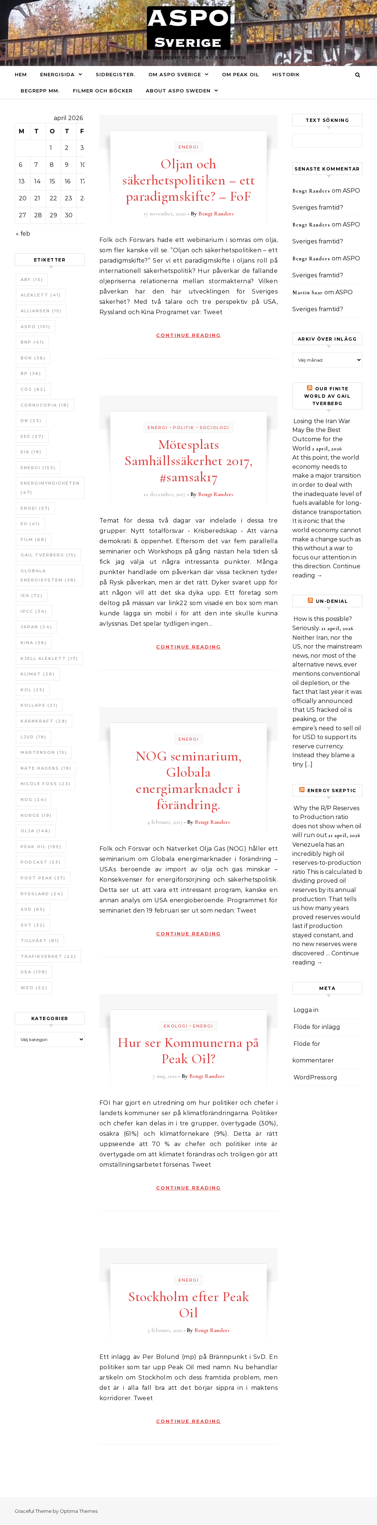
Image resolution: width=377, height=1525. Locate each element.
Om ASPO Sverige (174, 74)
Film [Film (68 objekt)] (34, 539)
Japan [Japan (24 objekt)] (36, 626)
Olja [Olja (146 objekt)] (36, 830)
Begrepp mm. (40, 91)
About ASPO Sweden (178, 91)
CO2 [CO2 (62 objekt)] (33, 389)
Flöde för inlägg (316, 1026)
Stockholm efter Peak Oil (188, 1304)
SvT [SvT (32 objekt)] (33, 925)
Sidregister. (115, 74)
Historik (286, 74)
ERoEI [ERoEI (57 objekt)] (35, 508)
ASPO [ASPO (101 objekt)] (35, 326)
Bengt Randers (216, 213)
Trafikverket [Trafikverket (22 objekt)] (48, 956)
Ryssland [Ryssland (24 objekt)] (42, 893)
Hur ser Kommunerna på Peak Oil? (188, 1050)
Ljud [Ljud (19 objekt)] (33, 736)
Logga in (305, 1009)
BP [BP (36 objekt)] (31, 373)
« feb (23, 233)
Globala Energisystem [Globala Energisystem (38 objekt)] (48, 575)
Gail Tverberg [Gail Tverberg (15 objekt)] (48, 555)
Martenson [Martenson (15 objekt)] (44, 752)
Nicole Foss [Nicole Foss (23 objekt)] (46, 783)
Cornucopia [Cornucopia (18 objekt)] (45, 405)
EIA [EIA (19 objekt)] (31, 451)
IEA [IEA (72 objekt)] (32, 595)
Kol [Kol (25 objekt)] (33, 689)
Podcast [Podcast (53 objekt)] (41, 862)
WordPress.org (315, 1077)
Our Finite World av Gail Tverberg (327, 396)
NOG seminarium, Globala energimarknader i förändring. (188, 780)
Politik (183, 427)
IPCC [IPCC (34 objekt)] (34, 611)
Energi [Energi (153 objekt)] (38, 467)
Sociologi (214, 427)
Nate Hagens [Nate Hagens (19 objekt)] (46, 768)
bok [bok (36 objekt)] (33, 358)
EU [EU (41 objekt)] (30, 523)
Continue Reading (188, 335)
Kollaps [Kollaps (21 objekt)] (39, 705)
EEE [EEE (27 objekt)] (32, 436)
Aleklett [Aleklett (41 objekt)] (41, 295)
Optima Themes (79, 1511)
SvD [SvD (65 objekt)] (33, 909)
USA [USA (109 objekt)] (34, 971)
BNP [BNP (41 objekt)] (32, 342)
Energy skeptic (331, 790)
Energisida (57, 74)
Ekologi (176, 1026)
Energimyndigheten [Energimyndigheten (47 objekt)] (50, 488)
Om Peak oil (240, 74)
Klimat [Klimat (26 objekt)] (38, 674)
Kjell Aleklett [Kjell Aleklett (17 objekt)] (49, 658)
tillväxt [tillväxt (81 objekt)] (40, 940)
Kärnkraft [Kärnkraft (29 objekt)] (44, 721)
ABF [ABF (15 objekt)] (32, 279)
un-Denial (332, 601)
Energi (189, 147)
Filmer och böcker (103, 91)
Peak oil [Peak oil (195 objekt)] (41, 846)
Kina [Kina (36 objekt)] (34, 642)
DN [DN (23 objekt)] (31, 420)
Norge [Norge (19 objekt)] (36, 815)
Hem (21, 74)
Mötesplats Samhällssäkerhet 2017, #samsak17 (188, 460)
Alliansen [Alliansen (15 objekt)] (41, 310)
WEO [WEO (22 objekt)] (34, 987)
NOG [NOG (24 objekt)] (34, 799)
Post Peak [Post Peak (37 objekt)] (43, 878)
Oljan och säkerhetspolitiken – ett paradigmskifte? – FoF (188, 180)
